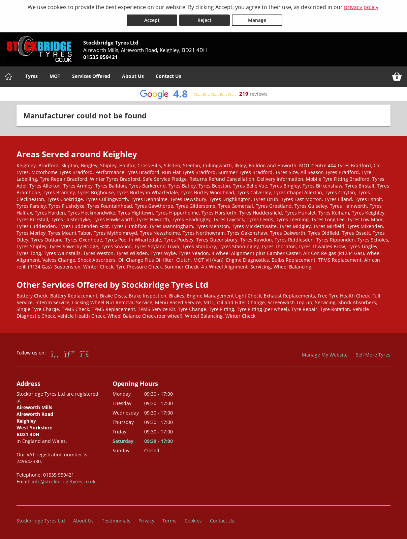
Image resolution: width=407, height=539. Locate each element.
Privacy (146, 520)
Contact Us (168, 76)
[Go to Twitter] (84, 353)
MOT (55, 76)
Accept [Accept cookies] (152, 20)
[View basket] (397, 76)
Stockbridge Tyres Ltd (41, 520)
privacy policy (361, 7)
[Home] (8, 76)
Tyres (31, 76)
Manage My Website (325, 354)
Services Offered (91, 76)
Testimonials (116, 520)
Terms (169, 520)
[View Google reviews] (203, 93)
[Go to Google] (69, 353)
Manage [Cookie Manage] (257, 20)
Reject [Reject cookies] (204, 20)
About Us (133, 76)
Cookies (193, 520)
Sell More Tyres (373, 354)
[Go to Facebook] (55, 353)
